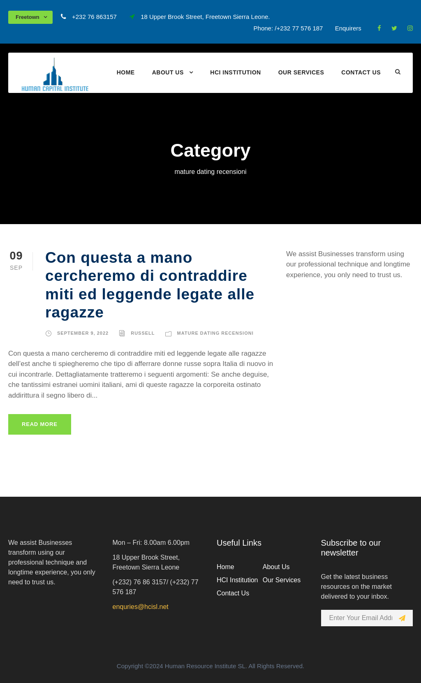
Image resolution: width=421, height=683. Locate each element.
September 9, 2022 (83, 333)
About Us (168, 72)
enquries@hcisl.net (141, 606)
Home (126, 72)
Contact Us (361, 72)
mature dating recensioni (215, 333)
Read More (40, 424)
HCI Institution (235, 72)
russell (143, 333)
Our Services (301, 72)
